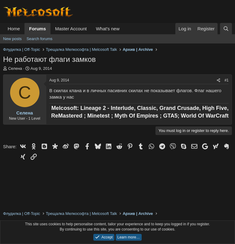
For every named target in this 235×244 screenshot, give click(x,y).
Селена (15, 68)
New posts (12, 38)
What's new (107, 28)
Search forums (40, 38)
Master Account (71, 28)
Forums (37, 28)
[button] (124, 28)
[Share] (218, 80)
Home (14, 28)
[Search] (226, 28)
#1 (227, 80)
